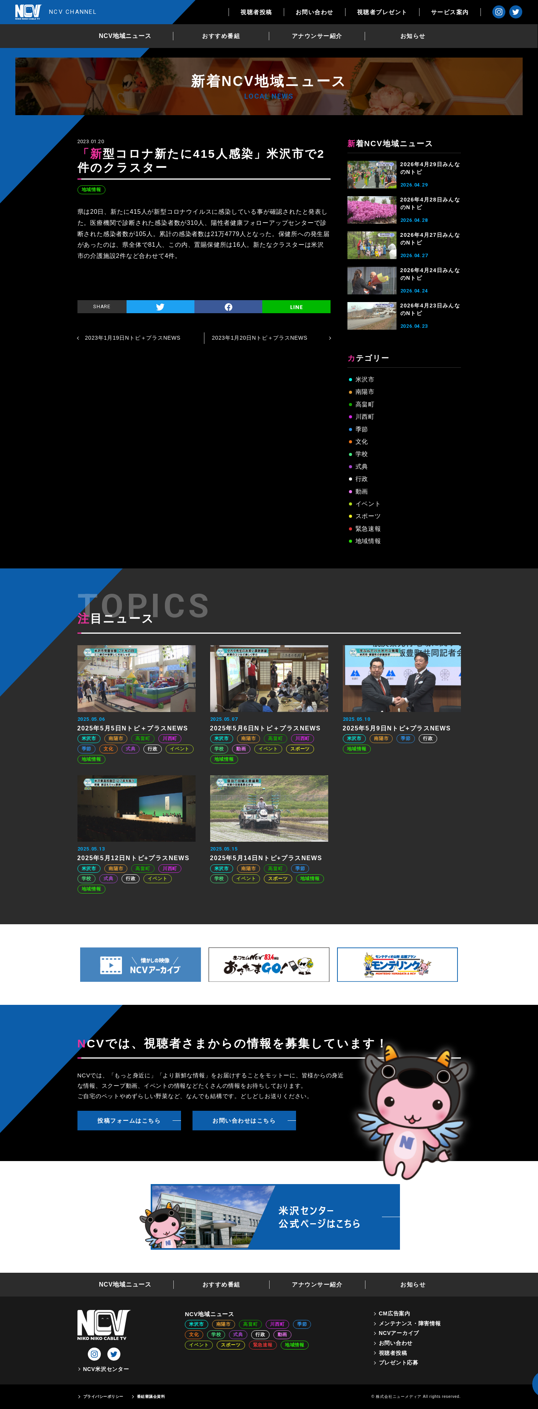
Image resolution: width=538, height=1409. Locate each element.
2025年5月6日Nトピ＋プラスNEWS (265, 728)
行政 (362, 479)
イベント (368, 504)
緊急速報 (368, 528)
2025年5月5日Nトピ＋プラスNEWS (132, 728)
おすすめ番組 (221, 36)
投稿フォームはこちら (129, 1120)
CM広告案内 (394, 1313)
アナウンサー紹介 (317, 36)
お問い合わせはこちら (244, 1120)
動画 (362, 491)
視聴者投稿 (257, 12)
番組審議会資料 (151, 1396)
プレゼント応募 (398, 1362)
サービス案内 (450, 12)
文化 (362, 441)
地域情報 (91, 189)
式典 (362, 466)
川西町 (365, 416)
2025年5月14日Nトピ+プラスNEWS (266, 858)
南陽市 (365, 391)
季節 (362, 429)
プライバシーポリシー (103, 1396)
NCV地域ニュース (125, 36)
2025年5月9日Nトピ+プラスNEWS (397, 728)
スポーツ (368, 516)
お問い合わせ (315, 12)
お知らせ (413, 36)
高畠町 (365, 404)
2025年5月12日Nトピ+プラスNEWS (133, 858)
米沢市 (365, 379)
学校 (362, 454)
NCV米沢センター (106, 1369)
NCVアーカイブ (399, 1333)
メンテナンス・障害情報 (410, 1323)
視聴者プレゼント (382, 12)
